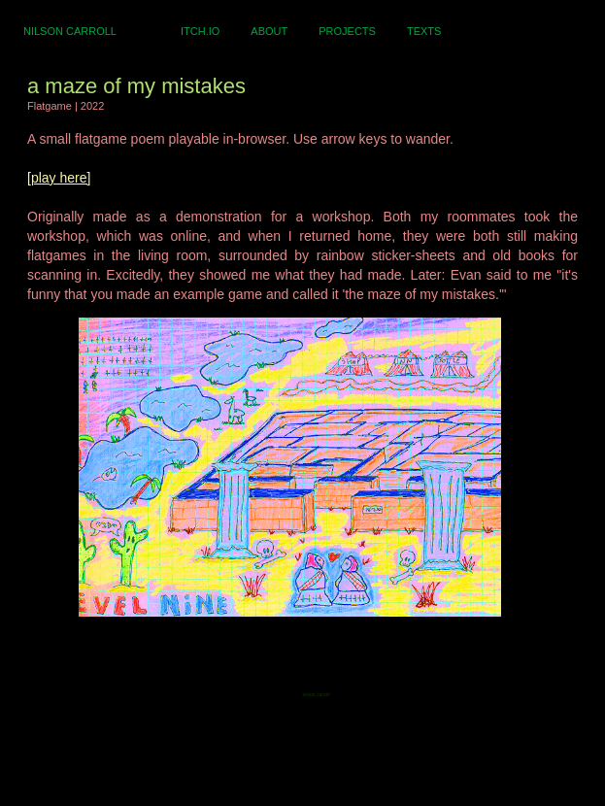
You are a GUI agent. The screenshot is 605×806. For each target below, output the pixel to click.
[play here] (58, 177)
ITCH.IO (200, 31)
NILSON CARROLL (70, 31)
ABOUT (269, 31)
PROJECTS (347, 31)
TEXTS (424, 31)
